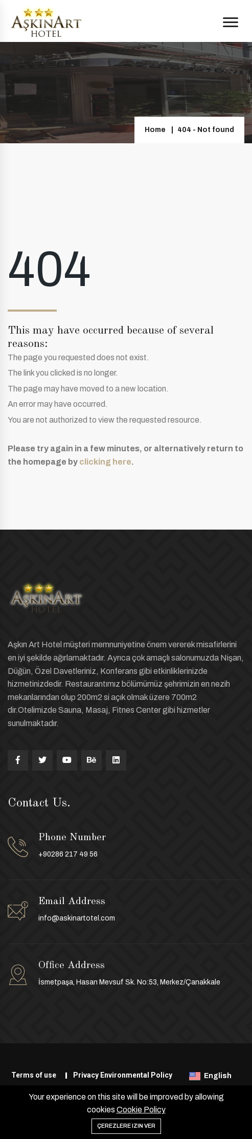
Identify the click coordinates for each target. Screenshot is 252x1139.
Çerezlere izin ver (126, 1126)
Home (155, 130)
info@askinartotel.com (76, 918)
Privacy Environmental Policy (122, 1075)
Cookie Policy (141, 1109)
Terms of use (33, 1075)
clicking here (105, 461)
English (211, 1076)
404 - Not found (205, 130)
